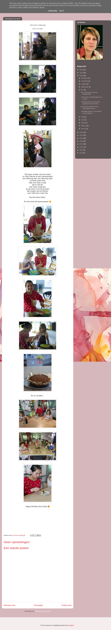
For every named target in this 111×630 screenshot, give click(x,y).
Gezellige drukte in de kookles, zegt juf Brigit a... (91, 112)
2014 (81, 153)
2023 (81, 73)
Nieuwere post (9, 605)
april (83, 120)
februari (84, 126)
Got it (61, 11)
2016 (81, 147)
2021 (81, 132)
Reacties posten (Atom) (43, 611)
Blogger (71, 625)
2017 (81, 144)
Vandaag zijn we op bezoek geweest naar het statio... (90, 103)
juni (82, 90)
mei (82, 117)
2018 (81, 141)
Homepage (38, 605)
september (85, 87)
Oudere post (66, 605)
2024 (81, 70)
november (84, 81)
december (84, 78)
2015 (81, 150)
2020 (81, 135)
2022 (81, 75)
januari (83, 128)
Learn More (52, 11)
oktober (84, 84)
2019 (81, 138)
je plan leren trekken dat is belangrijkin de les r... (89, 107)
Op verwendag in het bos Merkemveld (89, 93)
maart (83, 123)
